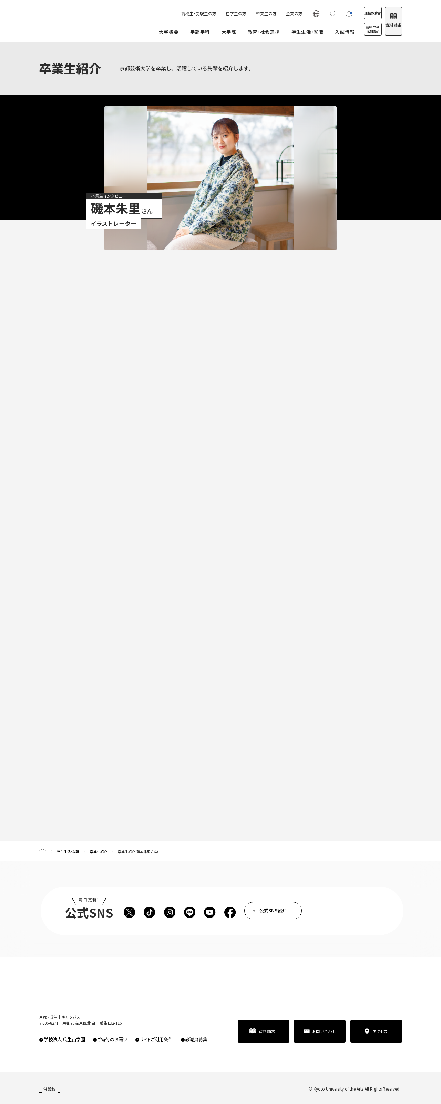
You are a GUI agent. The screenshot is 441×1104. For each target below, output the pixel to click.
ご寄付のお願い (112, 1039)
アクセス (380, 1031)
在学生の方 (213, 13)
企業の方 (272, 13)
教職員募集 (196, 1039)
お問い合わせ (324, 1031)
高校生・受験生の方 (176, 13)
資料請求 (387, 25)
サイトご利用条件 (156, 1039)
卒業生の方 (244, 13)
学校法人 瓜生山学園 (64, 1039)
